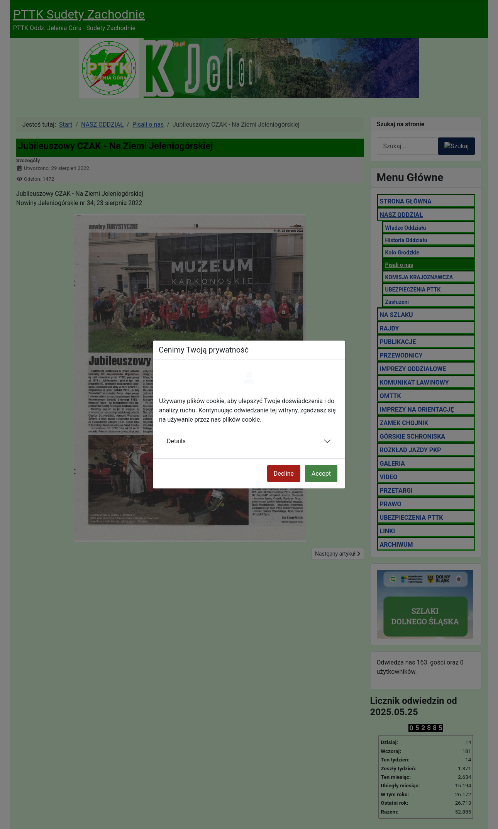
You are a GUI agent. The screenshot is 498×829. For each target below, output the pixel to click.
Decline (284, 473)
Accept (321, 473)
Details (176, 441)
